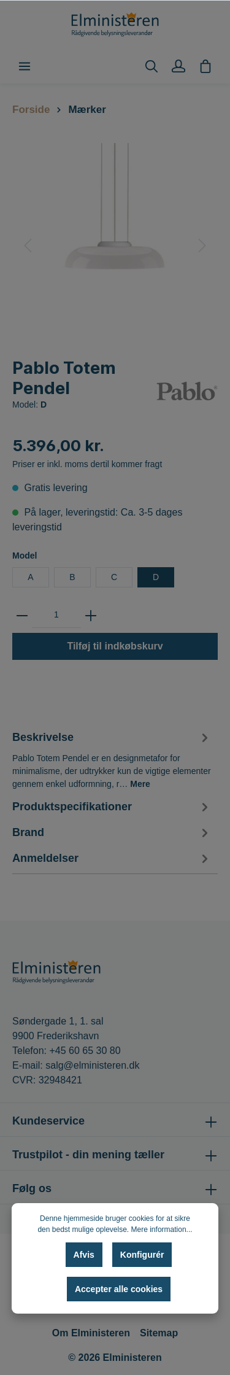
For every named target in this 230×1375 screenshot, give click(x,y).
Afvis (84, 1255)
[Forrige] (27, 245)
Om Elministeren (91, 1333)
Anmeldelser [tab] (112, 859)
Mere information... (162, 1229)
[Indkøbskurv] (205, 66)
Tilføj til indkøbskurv (115, 646)
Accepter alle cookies (119, 1289)
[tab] (112, 759)
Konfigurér (142, 1255)
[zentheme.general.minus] (22, 615)
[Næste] (202, 245)
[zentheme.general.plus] (91, 615)
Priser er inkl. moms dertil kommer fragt (87, 464)
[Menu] (24, 66)
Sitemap (159, 1333)
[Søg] (151, 66)
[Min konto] (178, 66)
